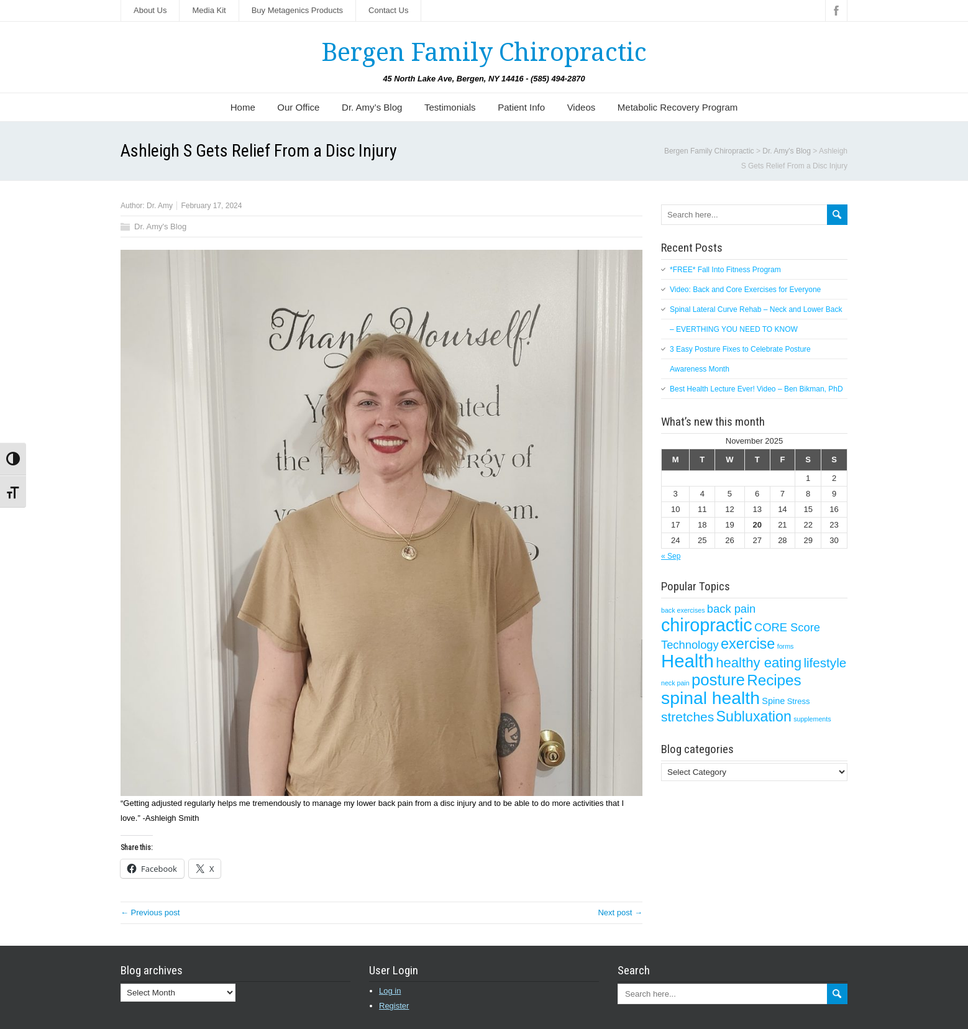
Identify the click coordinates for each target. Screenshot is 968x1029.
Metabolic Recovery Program (677, 107)
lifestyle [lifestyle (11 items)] (824, 663)
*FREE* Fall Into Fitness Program (725, 269)
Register (394, 1005)
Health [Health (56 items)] (687, 661)
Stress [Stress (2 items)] (798, 701)
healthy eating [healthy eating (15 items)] (758, 662)
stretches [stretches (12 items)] (687, 717)
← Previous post (150, 912)
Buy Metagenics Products (297, 10)
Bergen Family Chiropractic (484, 52)
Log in (390, 990)
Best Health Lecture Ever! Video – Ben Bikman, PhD (756, 389)
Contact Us (388, 10)
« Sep (670, 556)
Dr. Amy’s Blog (372, 107)
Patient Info (521, 107)
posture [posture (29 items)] (718, 679)
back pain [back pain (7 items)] (731, 608)
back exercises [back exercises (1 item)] (683, 610)
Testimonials (450, 107)
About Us (150, 10)
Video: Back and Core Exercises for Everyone (745, 289)
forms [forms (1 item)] (785, 646)
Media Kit (209, 10)
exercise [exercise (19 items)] (748, 644)
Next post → (620, 912)
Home (243, 107)
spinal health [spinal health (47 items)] (710, 698)
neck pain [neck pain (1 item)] (675, 683)
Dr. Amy (160, 205)
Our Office (298, 107)
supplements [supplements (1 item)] (812, 719)
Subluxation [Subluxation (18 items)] (754, 716)
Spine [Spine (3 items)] (773, 701)
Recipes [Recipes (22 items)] (774, 680)
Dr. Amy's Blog (160, 226)
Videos (581, 107)
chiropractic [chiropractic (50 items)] (706, 625)
